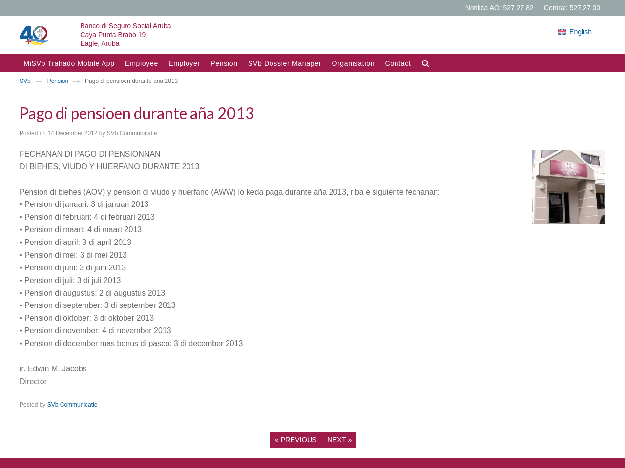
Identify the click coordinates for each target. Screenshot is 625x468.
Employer (184, 63)
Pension (224, 63)
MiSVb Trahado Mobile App (68, 63)
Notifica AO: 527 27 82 (499, 8)
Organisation (353, 63)
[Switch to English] (575, 31)
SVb (25, 81)
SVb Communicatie (132, 133)
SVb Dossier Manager (284, 63)
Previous (296, 440)
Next (339, 440)
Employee (141, 63)
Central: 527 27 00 (572, 8)
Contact (398, 63)
